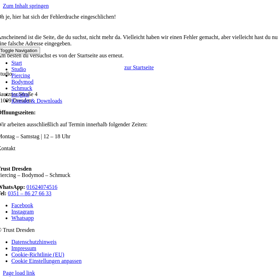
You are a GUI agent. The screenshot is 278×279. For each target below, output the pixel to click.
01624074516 (41, 187)
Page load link (19, 273)
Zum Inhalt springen (26, 6)
